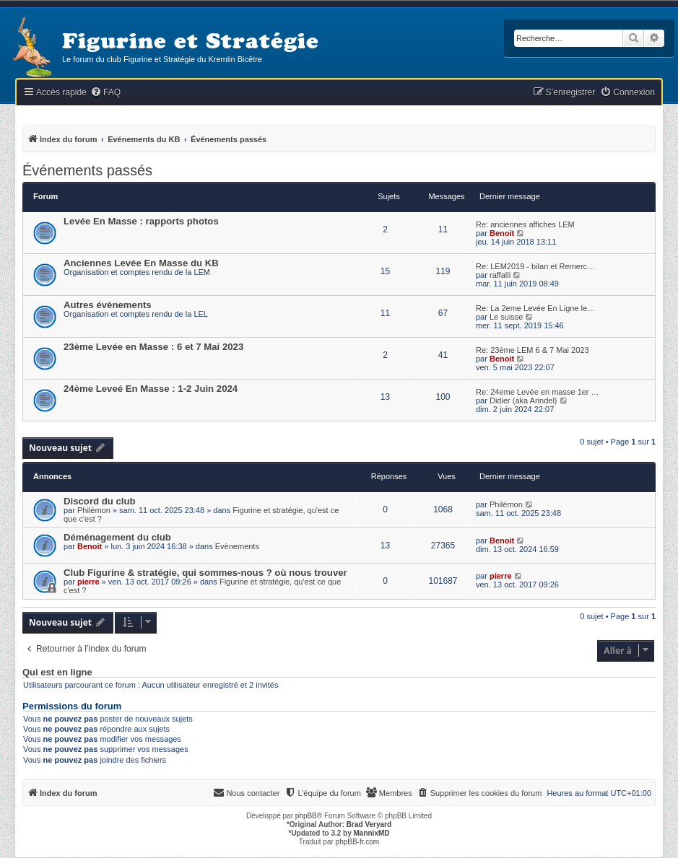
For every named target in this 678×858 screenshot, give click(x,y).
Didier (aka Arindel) (523, 400)
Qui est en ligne (57, 672)
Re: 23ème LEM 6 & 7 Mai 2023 (532, 350)
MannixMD (372, 833)
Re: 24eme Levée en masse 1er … (537, 392)
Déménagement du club (117, 537)
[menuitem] (105, 92)
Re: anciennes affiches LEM (525, 224)
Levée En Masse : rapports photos (141, 221)
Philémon (93, 510)
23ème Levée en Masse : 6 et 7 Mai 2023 (153, 346)
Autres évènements (108, 304)
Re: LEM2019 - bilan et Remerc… (535, 266)
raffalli (500, 275)
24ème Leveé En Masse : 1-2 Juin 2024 (151, 388)
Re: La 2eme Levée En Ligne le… (535, 308)
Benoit (502, 233)
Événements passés (87, 170)
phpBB (306, 816)
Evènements (237, 546)
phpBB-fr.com (358, 842)
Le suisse (506, 316)
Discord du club (100, 501)
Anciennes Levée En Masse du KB (141, 263)
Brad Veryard (369, 824)
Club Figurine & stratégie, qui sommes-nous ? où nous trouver (205, 572)
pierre (88, 581)
